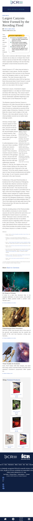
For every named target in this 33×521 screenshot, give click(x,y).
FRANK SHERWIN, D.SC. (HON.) (10, 302)
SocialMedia (21, 519)
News (5, 464)
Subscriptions (21, 474)
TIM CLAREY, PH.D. (9, 29)
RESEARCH (5, 15)
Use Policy (5, 474)
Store (27, 464)
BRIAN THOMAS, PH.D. (8, 373)
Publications (11, 464)
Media (16, 464)
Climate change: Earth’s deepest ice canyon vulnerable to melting (19, 242)
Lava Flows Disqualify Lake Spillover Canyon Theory (19, 234)
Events (20, 464)
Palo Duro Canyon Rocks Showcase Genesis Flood (19, 245)
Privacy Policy (13, 474)
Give (24, 464)
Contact (28, 474)
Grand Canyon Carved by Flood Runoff (17, 258)
